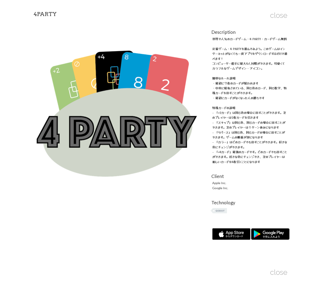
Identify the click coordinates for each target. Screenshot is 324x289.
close (278, 15)
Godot (220, 210)
